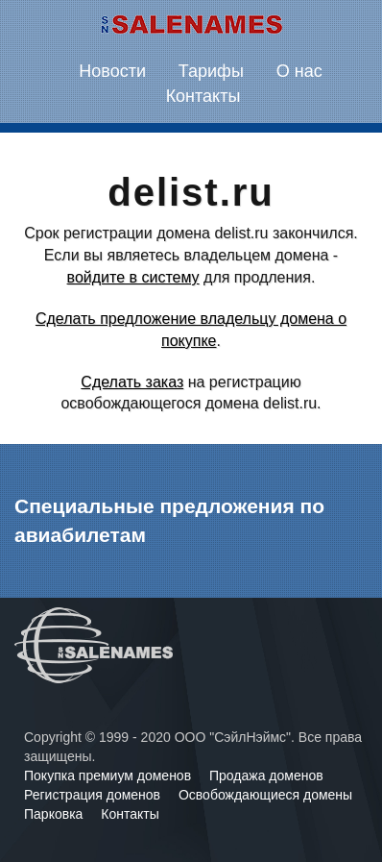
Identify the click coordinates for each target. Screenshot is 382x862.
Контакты (203, 96)
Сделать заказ (132, 382)
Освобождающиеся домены (265, 794)
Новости (112, 71)
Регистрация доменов (94, 794)
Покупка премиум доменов (109, 775)
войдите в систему (133, 277)
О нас (299, 71)
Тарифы (211, 71)
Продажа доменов (266, 775)
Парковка (55, 814)
